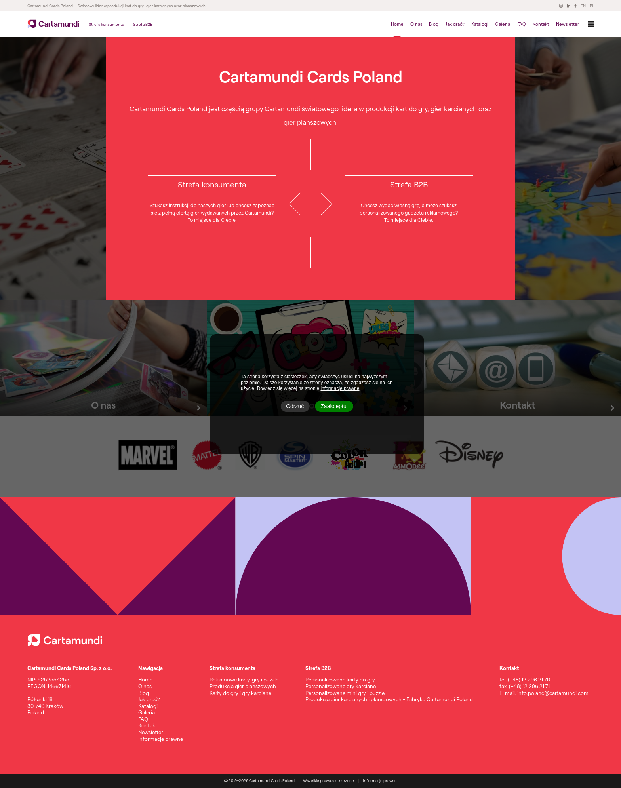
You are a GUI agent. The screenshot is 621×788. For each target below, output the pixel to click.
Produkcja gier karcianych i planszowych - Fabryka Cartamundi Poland (389, 699)
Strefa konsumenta (106, 24)
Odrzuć (295, 406)
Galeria (502, 24)
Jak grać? (455, 24)
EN (583, 6)
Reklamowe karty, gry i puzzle (244, 679)
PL (592, 6)
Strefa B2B (142, 24)
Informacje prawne (160, 739)
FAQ (521, 24)
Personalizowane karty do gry (340, 679)
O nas (416, 24)
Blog (433, 24)
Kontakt (541, 24)
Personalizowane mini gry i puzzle (345, 693)
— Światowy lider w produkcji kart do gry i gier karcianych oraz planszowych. (139, 6)
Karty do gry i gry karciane (240, 693)
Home (397, 24)
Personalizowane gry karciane (340, 686)
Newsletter (567, 24)
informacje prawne (339, 388)
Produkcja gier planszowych (243, 686)
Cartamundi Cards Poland (50, 6)
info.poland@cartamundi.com (553, 693)
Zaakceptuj (333, 406)
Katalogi (479, 24)
